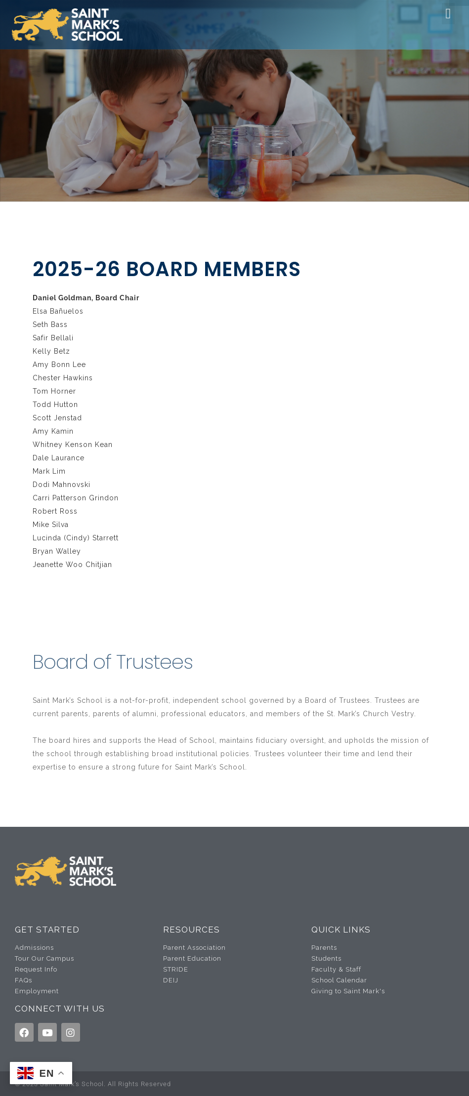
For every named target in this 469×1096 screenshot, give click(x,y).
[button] (448, 14)
